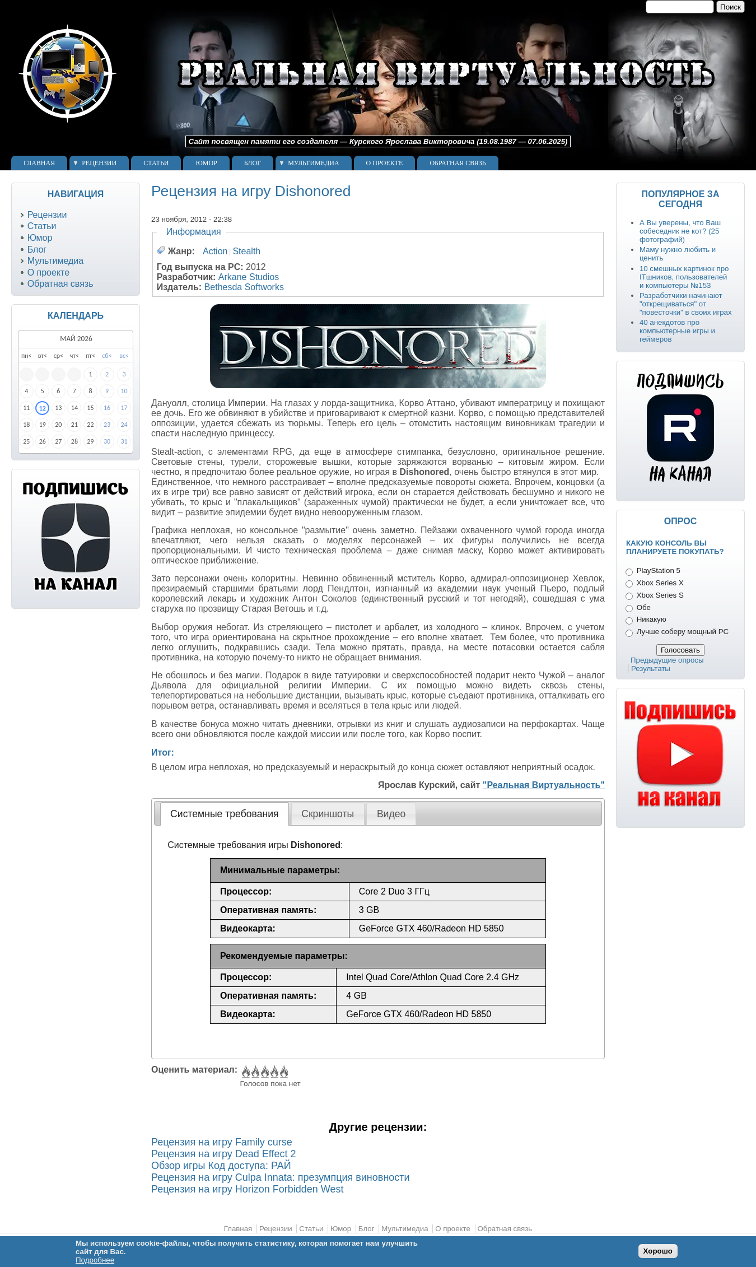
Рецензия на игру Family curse (221, 1142)
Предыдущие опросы (667, 660)
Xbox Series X (660, 583)
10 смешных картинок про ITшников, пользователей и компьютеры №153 (684, 277)
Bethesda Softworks (244, 287)
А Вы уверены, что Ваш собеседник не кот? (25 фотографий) (680, 231)
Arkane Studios (248, 277)
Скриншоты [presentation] (327, 813)
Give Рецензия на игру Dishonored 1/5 (245, 1072)
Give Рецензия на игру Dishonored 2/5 (254, 1072)
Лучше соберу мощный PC (683, 631)
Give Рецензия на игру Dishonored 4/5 (273, 1072)
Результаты (650, 668)
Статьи (156, 163)
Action (215, 251)
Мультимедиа (313, 163)
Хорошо (658, 1251)
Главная (39, 163)
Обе (644, 607)
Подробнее (95, 1260)
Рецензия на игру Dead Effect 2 (223, 1153)
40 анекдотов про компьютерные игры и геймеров (677, 330)
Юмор (206, 163)
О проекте (384, 163)
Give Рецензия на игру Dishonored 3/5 (264, 1072)
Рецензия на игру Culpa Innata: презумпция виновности (280, 1177)
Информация (193, 231)
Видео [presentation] (391, 813)
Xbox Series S (660, 595)
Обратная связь (458, 163)
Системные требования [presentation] (224, 813)
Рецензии (99, 163)
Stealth (246, 251)
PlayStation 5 (658, 570)
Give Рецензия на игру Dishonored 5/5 (283, 1072)
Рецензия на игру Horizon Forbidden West (247, 1189)
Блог (252, 163)
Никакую (651, 619)
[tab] (225, 814)
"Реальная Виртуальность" (544, 785)
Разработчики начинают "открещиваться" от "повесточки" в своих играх (686, 303)
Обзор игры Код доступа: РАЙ (221, 1165)
